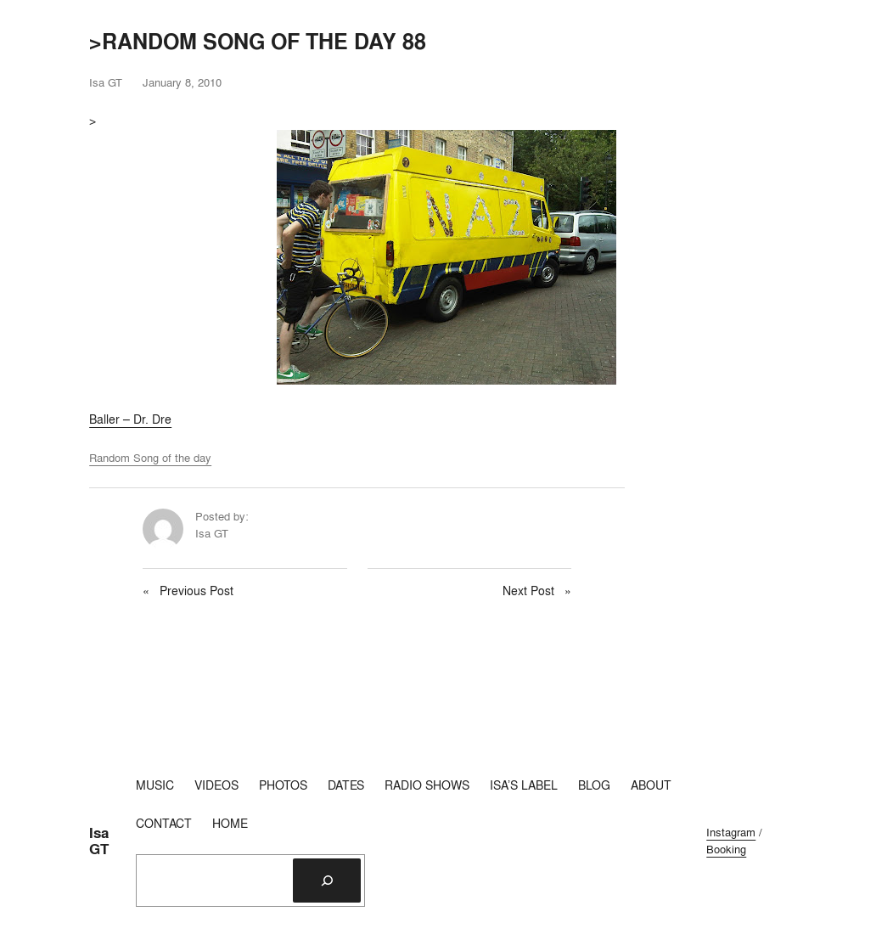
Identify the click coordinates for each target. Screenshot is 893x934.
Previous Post (196, 590)
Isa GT (99, 841)
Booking (726, 849)
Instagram (730, 832)
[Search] (327, 880)
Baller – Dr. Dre (130, 419)
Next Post (528, 590)
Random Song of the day (150, 457)
